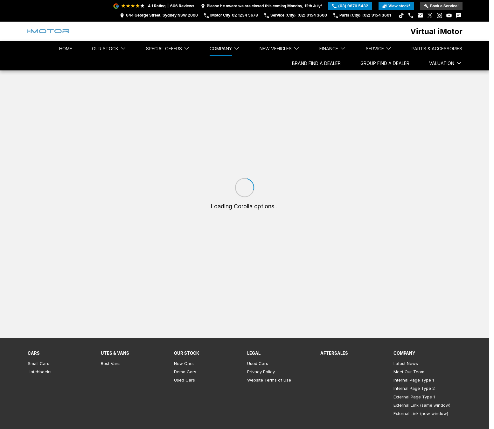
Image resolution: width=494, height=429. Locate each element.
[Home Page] (48, 31)
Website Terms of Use (269, 380)
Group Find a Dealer (384, 63)
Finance (332, 48)
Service (379, 48)
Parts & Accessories (437, 48)
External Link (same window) (421, 405)
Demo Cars (185, 371)
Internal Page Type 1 (413, 380)
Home (65, 48)
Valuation (445, 63)
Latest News (405, 363)
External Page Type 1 (414, 396)
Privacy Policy (261, 371)
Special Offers (168, 48)
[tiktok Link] (401, 15)
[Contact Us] (159, 15)
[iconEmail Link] (420, 15)
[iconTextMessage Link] (459, 15)
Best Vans (111, 363)
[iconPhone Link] (411, 15)
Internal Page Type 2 (414, 388)
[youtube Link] (449, 15)
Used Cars (184, 380)
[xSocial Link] (430, 15)
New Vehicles (280, 48)
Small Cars (38, 363)
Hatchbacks (40, 371)
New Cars (184, 363)
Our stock (109, 48)
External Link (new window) (420, 413)
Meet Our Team (408, 371)
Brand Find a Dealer (316, 63)
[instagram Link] (439, 15)
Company (225, 48)
